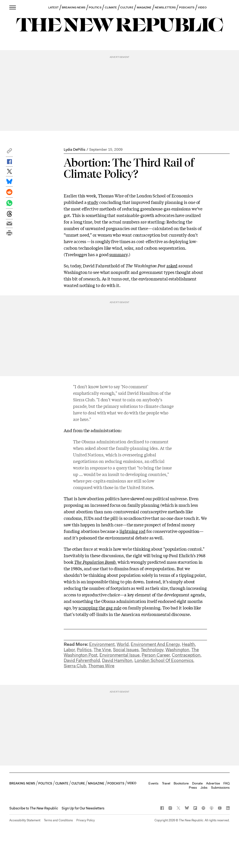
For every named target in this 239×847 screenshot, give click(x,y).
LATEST (53, 7)
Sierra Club (75, 666)
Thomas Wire (101, 666)
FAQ (226, 783)
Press (193, 787)
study (92, 202)
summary (118, 254)
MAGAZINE (144, 7)
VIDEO (202, 7)
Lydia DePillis (74, 149)
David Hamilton (117, 660)
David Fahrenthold (82, 660)
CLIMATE (111, 7)
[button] (9, 152)
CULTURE (127, 7)
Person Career (156, 655)
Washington (177, 650)
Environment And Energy (155, 644)
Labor (69, 650)
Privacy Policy (85, 820)
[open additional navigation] (12, 7)
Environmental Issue (119, 655)
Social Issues (126, 650)
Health (188, 644)
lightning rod (132, 531)
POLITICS (95, 7)
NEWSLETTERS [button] (165, 7)
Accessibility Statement (24, 820)
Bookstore (181, 783)
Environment (102, 644)
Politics (84, 650)
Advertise (213, 783)
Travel (166, 783)
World (123, 644)
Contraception (186, 655)
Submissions (220, 787)
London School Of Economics (163, 660)
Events (153, 783)
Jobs (203, 787)
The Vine (102, 650)
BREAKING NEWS (73, 7)
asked (172, 265)
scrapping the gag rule (99, 608)
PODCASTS (187, 7)
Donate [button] (197, 783)
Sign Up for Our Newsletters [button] (83, 808)
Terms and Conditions (58, 820)
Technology (152, 650)
